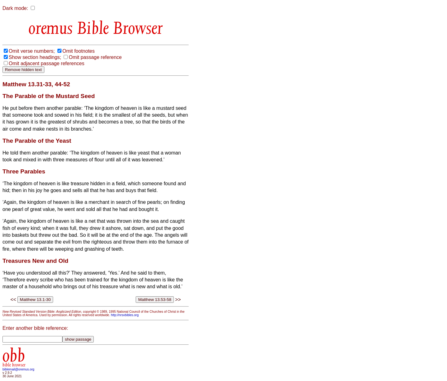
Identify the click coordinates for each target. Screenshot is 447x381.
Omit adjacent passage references (46, 63)
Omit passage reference (95, 57)
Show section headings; (35, 57)
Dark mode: (15, 8)
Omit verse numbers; (32, 51)
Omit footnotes (78, 51)
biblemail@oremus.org (18, 369)
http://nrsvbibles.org (124, 315)
